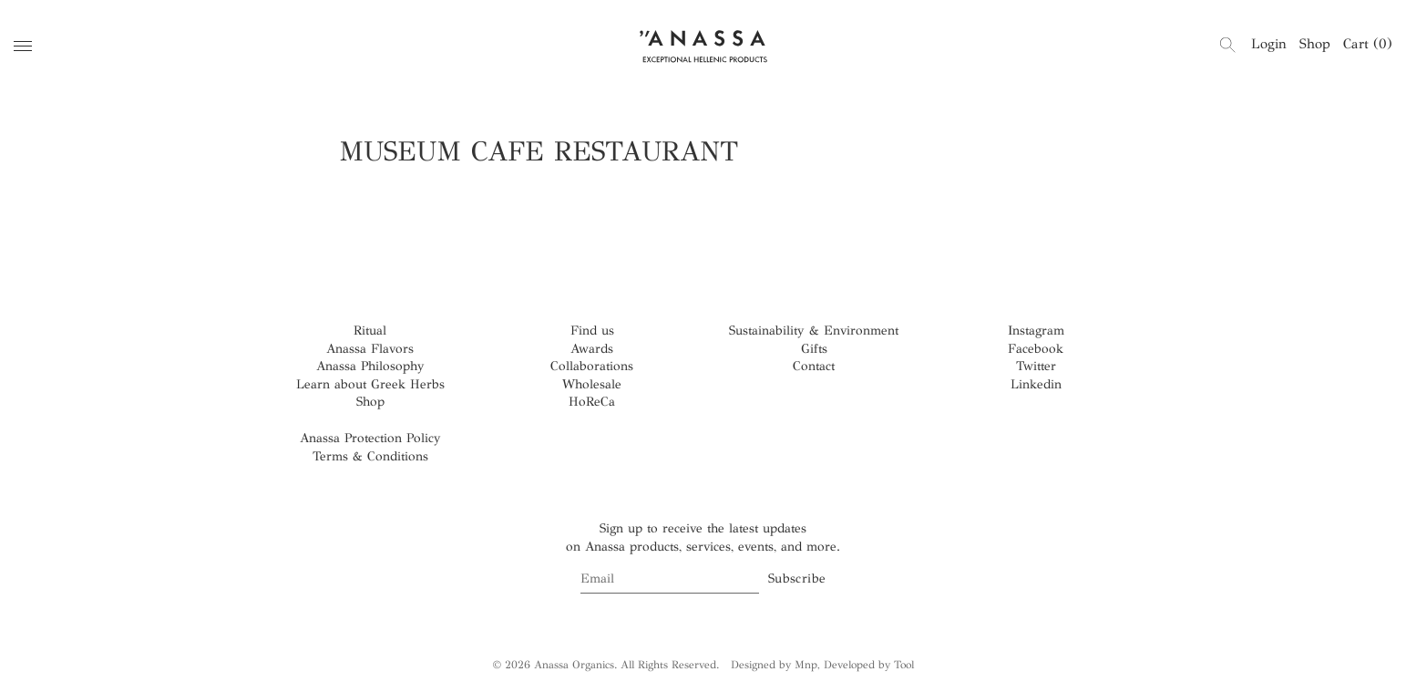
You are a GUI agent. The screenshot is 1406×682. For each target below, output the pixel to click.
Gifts (814, 348)
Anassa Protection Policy (370, 438)
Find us (592, 330)
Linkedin (1036, 384)
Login (1269, 44)
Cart (1367, 44)
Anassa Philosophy (370, 366)
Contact (814, 366)
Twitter (1036, 366)
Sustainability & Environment (813, 330)
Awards (591, 348)
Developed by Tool (869, 664)
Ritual (370, 330)
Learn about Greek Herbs (370, 384)
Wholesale (591, 384)
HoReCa (592, 401)
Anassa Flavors (370, 348)
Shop (1314, 44)
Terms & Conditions (370, 456)
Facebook (1035, 348)
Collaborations (591, 366)
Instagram (1036, 330)
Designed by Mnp (774, 664)
